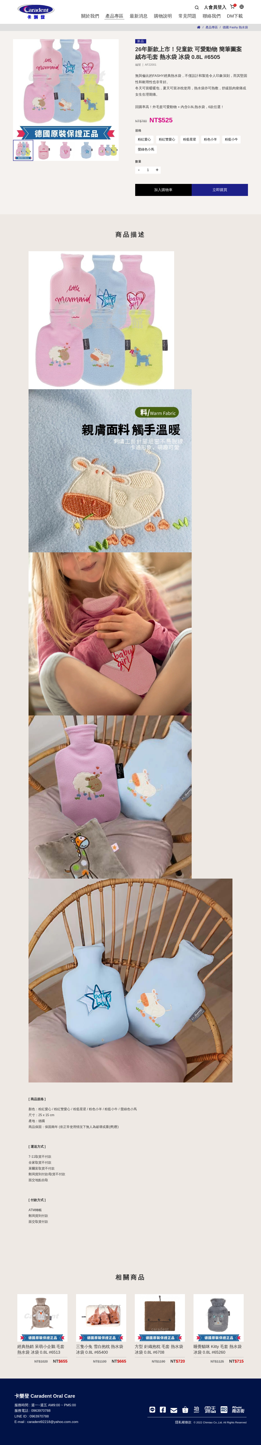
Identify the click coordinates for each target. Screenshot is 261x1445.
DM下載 (235, 16)
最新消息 (139, 16)
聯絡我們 (212, 16)
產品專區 (114, 16)
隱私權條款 (183, 1422)
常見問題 (187, 16)
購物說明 (163, 16)
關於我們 (90, 16)
